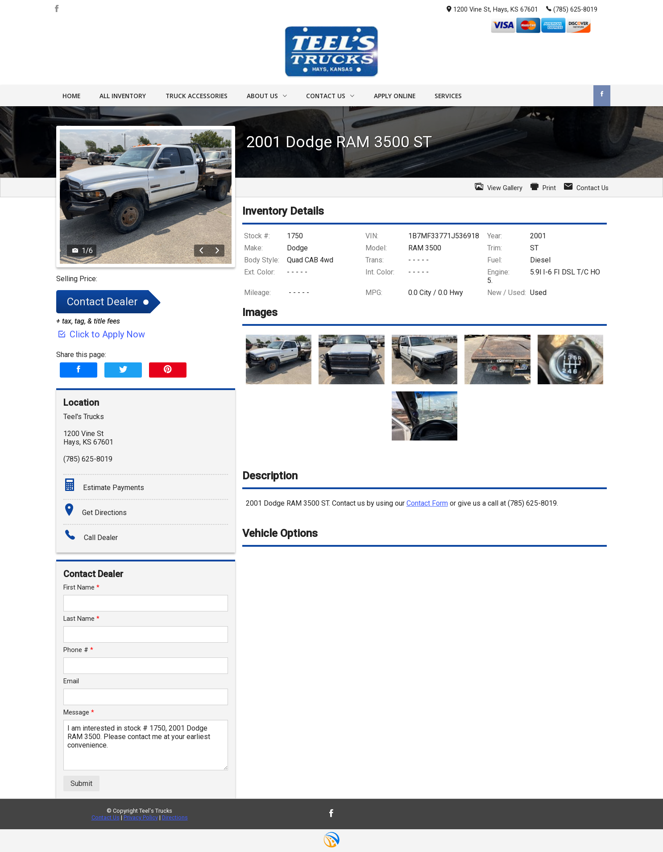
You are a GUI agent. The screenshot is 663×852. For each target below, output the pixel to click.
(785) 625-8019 (571, 8)
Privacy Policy (141, 817)
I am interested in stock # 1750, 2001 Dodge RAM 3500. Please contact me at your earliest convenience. (145, 745)
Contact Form (427, 503)
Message (78, 712)
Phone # (78, 650)
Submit (81, 783)
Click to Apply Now (100, 334)
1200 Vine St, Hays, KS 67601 (492, 9)
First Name (81, 587)
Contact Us (105, 817)
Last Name (81, 619)
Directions (175, 817)
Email (71, 681)
